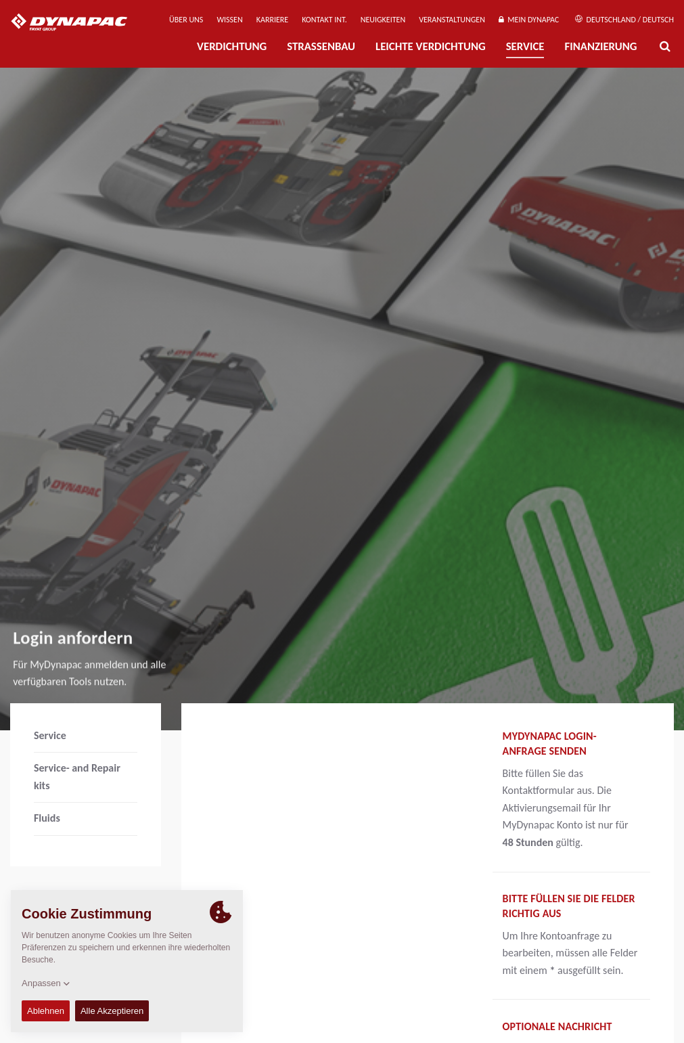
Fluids (47, 818)
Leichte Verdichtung (430, 46)
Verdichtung (232, 46)
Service (525, 46)
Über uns (186, 19)
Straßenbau (321, 46)
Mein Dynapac (529, 19)
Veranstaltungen (452, 19)
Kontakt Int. (324, 19)
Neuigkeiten (383, 19)
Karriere (272, 19)
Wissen (229, 19)
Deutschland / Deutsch (624, 19)
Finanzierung (600, 46)
